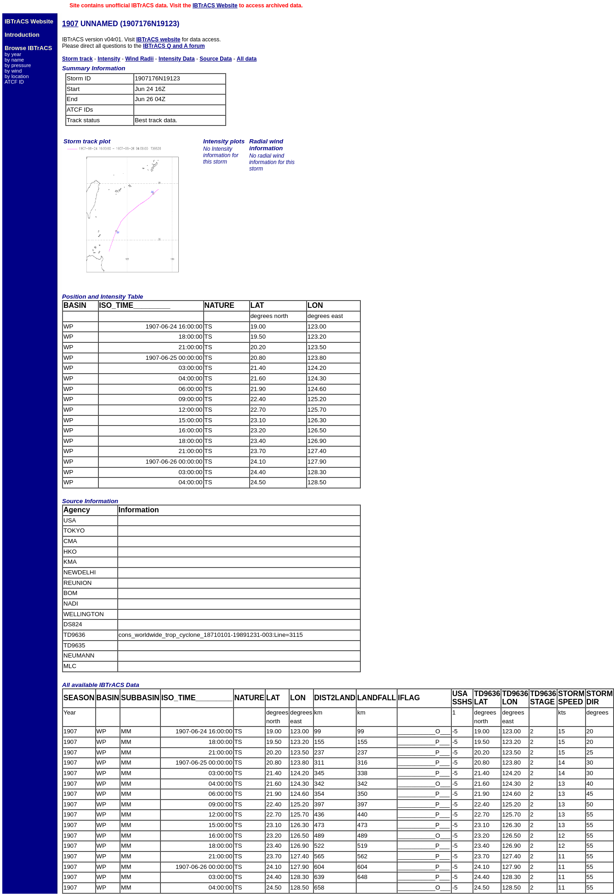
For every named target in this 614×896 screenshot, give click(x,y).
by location (17, 76)
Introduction (22, 34)
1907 (70, 24)
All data (246, 59)
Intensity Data (177, 59)
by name (14, 59)
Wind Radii (139, 59)
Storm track (77, 59)
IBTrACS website (158, 39)
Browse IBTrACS (28, 48)
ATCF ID (14, 82)
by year (13, 54)
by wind (13, 71)
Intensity (108, 59)
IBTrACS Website (215, 5)
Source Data (215, 59)
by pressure (18, 65)
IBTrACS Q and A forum (174, 46)
